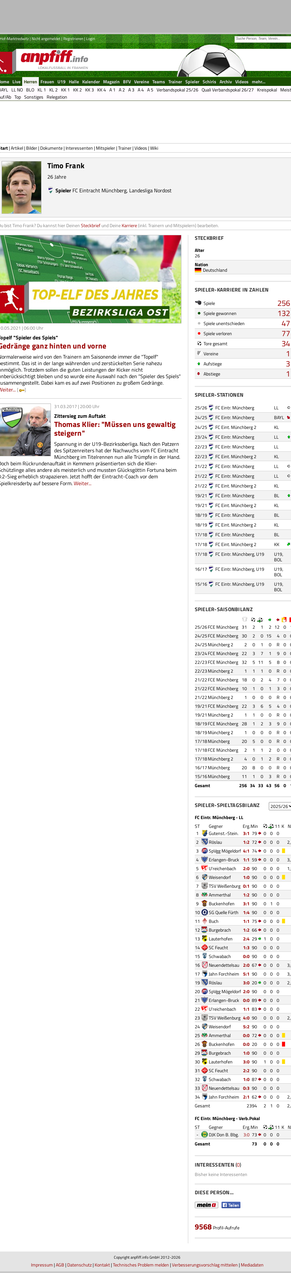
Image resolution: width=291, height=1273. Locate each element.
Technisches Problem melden (141, 1264)
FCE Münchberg (223, 626)
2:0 (246, 868)
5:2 (246, 1026)
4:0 (246, 1017)
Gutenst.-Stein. (223, 833)
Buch (214, 921)
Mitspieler (105, 147)
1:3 (246, 947)
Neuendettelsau (224, 965)
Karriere (129, 225)
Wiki (154, 147)
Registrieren (73, 38)
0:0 (246, 956)
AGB (60, 1264)
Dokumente (51, 147)
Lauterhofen (221, 938)
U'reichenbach (222, 868)
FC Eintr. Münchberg (234, 407)
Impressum (42, 1264)
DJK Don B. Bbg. (224, 1134)
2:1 (246, 1096)
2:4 (246, 938)
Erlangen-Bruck (224, 859)
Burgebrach (220, 929)
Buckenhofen (222, 903)
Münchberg (219, 741)
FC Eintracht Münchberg (99, 190)
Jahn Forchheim (224, 973)
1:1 (246, 859)
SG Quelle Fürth (223, 912)
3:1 (246, 833)
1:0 (246, 877)
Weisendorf (220, 877)
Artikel (17, 147)
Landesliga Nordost (150, 190)
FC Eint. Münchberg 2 (235, 427)
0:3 (246, 1088)
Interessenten (79, 147)
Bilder (31, 147)
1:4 (246, 912)
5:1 (246, 973)
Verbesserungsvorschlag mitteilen (205, 1264)
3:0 (246, 982)
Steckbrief (90, 225)
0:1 (246, 886)
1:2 (246, 842)
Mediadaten (252, 1264)
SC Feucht (218, 947)
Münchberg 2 (220, 644)
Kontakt (102, 1264)
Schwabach (220, 956)
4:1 (246, 850)
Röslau (215, 842)
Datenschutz (79, 1264)
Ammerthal (220, 894)
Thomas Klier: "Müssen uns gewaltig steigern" (115, 428)
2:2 (246, 1070)
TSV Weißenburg (224, 886)
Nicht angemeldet (46, 38)
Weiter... (82, 483)
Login (90, 38)
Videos (140, 147)
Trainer (124, 147)
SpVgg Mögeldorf (225, 850)
